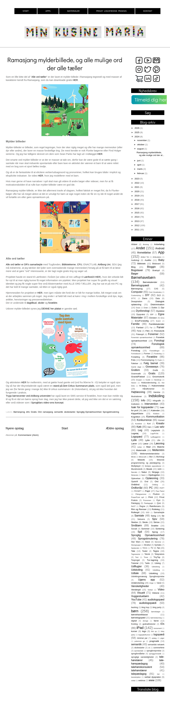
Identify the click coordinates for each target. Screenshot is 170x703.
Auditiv (148, 260)
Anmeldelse (144, 252)
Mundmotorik (136, 469)
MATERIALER (73, 10)
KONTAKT (147, 10)
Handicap (157, 380)
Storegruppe (136, 545)
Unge (151, 583)
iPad (139, 628)
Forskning (158, 354)
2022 (137, 183)
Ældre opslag (115, 428)
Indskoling (156, 396)
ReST (133, 506)
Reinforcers (155, 506)
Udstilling (156, 570)
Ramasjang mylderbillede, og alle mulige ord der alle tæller (64, 64)
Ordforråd (136, 487)
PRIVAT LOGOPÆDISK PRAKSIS (111, 10)
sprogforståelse (138, 654)
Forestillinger (154, 351)
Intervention (151, 403)
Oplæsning (152, 478)
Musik (149, 469)
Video (161, 589)
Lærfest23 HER (92, 277)
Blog (133, 267)
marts (140, 169)
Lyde (134, 440)
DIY (147, 295)
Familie (135, 323)
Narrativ (134, 472)
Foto (133, 360)
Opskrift (134, 481)
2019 (137, 195)
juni (139, 160)
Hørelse (156, 392)
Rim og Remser (139, 509)
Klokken (156, 414)
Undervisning (137, 583)
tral (158, 674)
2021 (137, 187)
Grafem (135, 369)
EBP (152, 314)
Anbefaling (159, 244)
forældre (52, 303)
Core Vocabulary (155, 292)
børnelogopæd (138, 617)
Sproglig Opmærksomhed (89, 412)
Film (148, 331)
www (151, 680)
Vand (159, 583)
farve (156, 621)
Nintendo (134, 475)
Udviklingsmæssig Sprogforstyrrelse (147, 576)
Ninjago (155, 472)
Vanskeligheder (140, 586)
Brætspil (156, 270)
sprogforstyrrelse (154, 651)
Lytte (147, 440)
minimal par (142, 638)
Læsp (139, 447)
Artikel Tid (145, 257)
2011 (137, 229)
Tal (158, 548)
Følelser (134, 363)
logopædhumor (144, 635)
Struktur (147, 545)
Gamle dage (136, 367)
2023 (137, 178)
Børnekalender (150, 282)
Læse (145, 443)
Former (147, 353)
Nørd (143, 475)
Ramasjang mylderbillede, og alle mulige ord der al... (150, 153)
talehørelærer (139, 670)
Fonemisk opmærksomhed (141, 337)
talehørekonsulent (141, 666)
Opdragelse (154, 475)
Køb (138, 426)
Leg (140, 430)
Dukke (154, 308)
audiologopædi (147, 602)
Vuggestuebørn (140, 596)
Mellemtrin (158, 450)
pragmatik (154, 641)
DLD (159, 295)
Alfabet (134, 244)
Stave (147, 542)
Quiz (159, 503)
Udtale (135, 573)
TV (152, 548)
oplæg (154, 638)
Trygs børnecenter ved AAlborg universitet (28, 396)
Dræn (146, 308)
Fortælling (135, 357)
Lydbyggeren (156, 437)
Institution (135, 404)
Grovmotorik (158, 376)
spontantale (138, 651)
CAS (156, 289)
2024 (137, 136)
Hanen (133, 383)
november (142, 140)
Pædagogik (148, 503)
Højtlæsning (138, 391)
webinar (141, 680)
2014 (137, 217)
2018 (137, 200)
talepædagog (139, 673)
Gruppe (139, 380)
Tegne (156, 551)
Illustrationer (136, 396)
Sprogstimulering (111, 412)
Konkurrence (144, 419)
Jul (144, 410)
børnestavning (156, 618)
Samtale (139, 515)
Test (136, 557)
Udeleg (157, 563)
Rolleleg (156, 509)
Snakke (154, 525)
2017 (137, 204)
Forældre (152, 356)
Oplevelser (136, 478)
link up (154, 631)
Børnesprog (19, 412)
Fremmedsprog (147, 360)
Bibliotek (141, 263)
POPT (162, 488)
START (26, 10)
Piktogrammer (141, 494)
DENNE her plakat (51, 308)
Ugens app (146, 579)
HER (75, 80)
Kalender (155, 410)
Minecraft (142, 457)
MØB (160, 469)
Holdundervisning (148, 383)
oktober (141, 144)
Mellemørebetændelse (149, 454)
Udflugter (136, 566)
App (161, 252)
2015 (137, 212)
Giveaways (152, 366)
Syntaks (157, 545)
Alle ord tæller (39, 77)
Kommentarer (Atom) (28, 435)
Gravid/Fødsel (138, 376)
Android (159, 248)
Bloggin (151, 266)
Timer (146, 557)
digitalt (134, 621)
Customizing (136, 295)
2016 (137, 208)
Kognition (135, 417)
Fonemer (153, 334)
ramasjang (48, 412)
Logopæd (136, 436)
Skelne (134, 522)
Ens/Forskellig (142, 321)
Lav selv (159, 426)
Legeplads (155, 430)
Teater (145, 551)
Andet (140, 248)
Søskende (135, 548)
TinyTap (156, 557)
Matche (160, 447)
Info (143, 400)
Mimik (133, 457)
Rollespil (135, 512)
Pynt (158, 500)
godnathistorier (148, 624)
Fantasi (139, 327)
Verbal (150, 590)
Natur (144, 472)
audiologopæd (156, 599)
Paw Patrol (160, 491)
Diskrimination (157, 304)
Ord (40, 412)
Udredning (156, 567)
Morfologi (160, 457)
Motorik (141, 460)
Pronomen (147, 500)
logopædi (158, 634)
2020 (137, 191)
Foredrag (135, 350)
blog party (157, 607)
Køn (149, 427)
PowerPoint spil (137, 497)
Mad (148, 447)
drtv (28, 412)
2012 (137, 225)
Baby (161, 259)
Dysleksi (160, 311)
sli (149, 648)
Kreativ (160, 423)
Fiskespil (140, 334)
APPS (48, 10)
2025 (137, 132)
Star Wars (135, 542)
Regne (142, 506)
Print (150, 497)
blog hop (145, 607)
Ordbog (155, 485)
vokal (133, 680)
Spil (140, 531)
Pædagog (135, 503)
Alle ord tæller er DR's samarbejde (24, 264)
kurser (134, 631)
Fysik (160, 360)
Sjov (154, 518)
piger (162, 638)
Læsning (159, 443)
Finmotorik (159, 331)
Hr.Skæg (143, 386)
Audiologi (135, 260)
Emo (162, 318)
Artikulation (157, 257)
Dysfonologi (143, 310)
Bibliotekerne (69, 264)
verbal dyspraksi (153, 677)
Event (158, 321)
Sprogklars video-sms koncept (47, 402)
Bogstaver (137, 270)
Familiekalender (156, 324)
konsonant (158, 628)
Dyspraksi (140, 314)
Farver (160, 327)
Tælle (147, 563)
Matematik (141, 450)
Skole (145, 522)
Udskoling (137, 569)
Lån (158, 440)
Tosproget (135, 560)
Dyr (162, 307)
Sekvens (141, 519)
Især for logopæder (142, 407)
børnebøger (155, 612)
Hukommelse (158, 385)
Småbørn (136, 525)
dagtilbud (32, 303)
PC (151, 487)
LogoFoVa (154, 433)
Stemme (158, 542)
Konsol (161, 420)
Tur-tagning (152, 560)
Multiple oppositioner (153, 466)
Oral (146, 481)
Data (158, 298)
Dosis (138, 308)
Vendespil (136, 589)
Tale (133, 551)
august (140, 149)
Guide (148, 380)
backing (134, 607)
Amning (146, 244)
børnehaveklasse (139, 614)
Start (65, 428)
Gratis (34, 412)
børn (134, 611)
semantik (58, 412)
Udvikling (153, 573)
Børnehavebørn (143, 277)
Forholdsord (136, 354)
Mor (151, 457)
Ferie (139, 331)
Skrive (156, 522)
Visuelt (141, 592)
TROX (144, 548)
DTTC (133, 298)
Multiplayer (136, 466)
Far (151, 328)
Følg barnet (151, 363)
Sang (153, 516)
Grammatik (136, 374)
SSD (147, 512)
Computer (137, 291)
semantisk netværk (156, 644)
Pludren (156, 494)
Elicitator (153, 318)
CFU (79, 264)
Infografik (157, 401)
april (139, 165)
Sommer (145, 528)
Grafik (155, 370)
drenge (145, 621)
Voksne (155, 593)
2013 (137, 221)
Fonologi (159, 340)
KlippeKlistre (137, 413)
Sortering (159, 528)
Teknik (147, 554)
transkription (136, 677)
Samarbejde (159, 512)
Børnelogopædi (140, 285)
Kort (149, 424)
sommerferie (158, 648)
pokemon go (140, 641)
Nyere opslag (15, 428)
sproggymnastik (155, 654)
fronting (134, 624)
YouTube (136, 599)
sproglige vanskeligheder (142, 657)
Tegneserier (135, 554)
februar (141, 173)
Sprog (155, 532)
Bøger (134, 273)
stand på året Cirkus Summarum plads (73, 385)
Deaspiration (136, 301)
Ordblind (135, 484)
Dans (144, 298)
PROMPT (138, 491)
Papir (147, 491)
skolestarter (69, 412)
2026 (137, 128)
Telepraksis (159, 554)
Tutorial (134, 563)
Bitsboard (156, 264)
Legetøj (134, 433)
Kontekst (138, 424)
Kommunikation (155, 416)
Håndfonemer (149, 389)
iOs (162, 623)
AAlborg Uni (104, 264)
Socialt (134, 529)
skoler (41, 303)
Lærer (134, 443)
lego (144, 631)
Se (163, 516)
